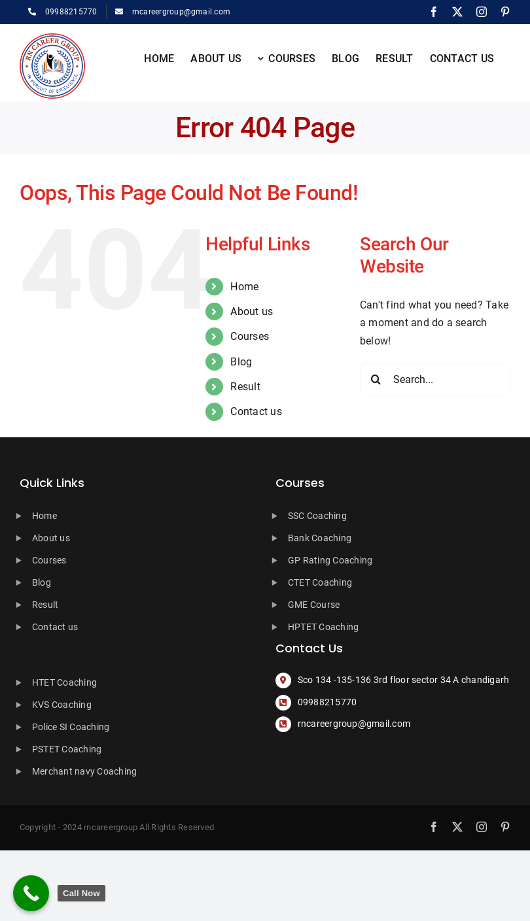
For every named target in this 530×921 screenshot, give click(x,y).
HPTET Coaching (323, 627)
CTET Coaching (320, 582)
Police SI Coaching (70, 727)
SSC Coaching (317, 516)
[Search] (376, 379)
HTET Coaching (64, 682)
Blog (241, 362)
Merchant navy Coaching (84, 771)
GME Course (314, 604)
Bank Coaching (319, 538)
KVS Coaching (62, 704)
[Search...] (435, 379)
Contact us (255, 411)
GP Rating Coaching (330, 560)
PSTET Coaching (66, 749)
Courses (249, 336)
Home (244, 286)
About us (251, 311)
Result (245, 386)
